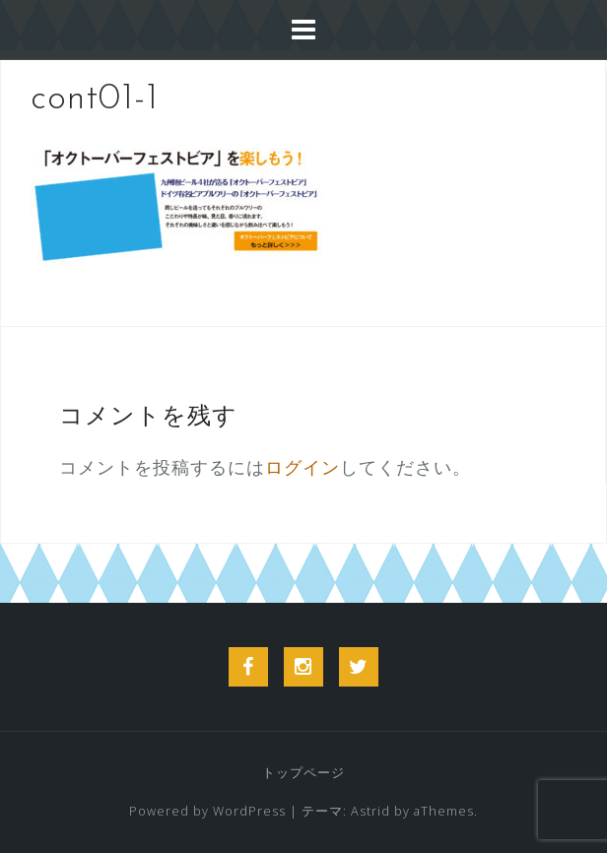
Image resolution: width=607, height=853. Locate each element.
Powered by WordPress (207, 811)
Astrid (370, 811)
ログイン (302, 467)
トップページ (303, 772)
